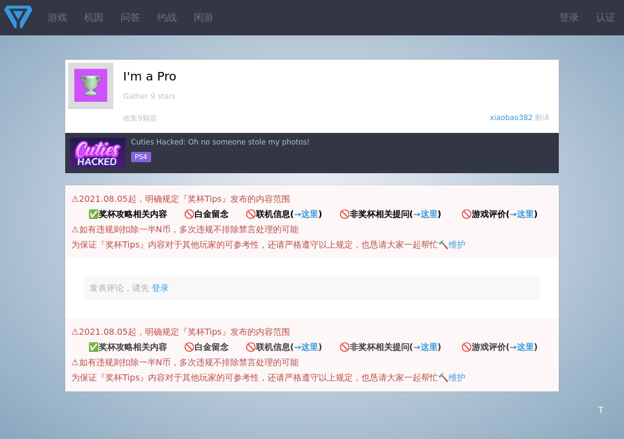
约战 (167, 17)
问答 (130, 17)
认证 (605, 17)
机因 (94, 17)
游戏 (57, 17)
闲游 (203, 17)
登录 (569, 17)
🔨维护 (452, 244)
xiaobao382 (511, 117)
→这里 (306, 214)
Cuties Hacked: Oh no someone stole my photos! (220, 142)
